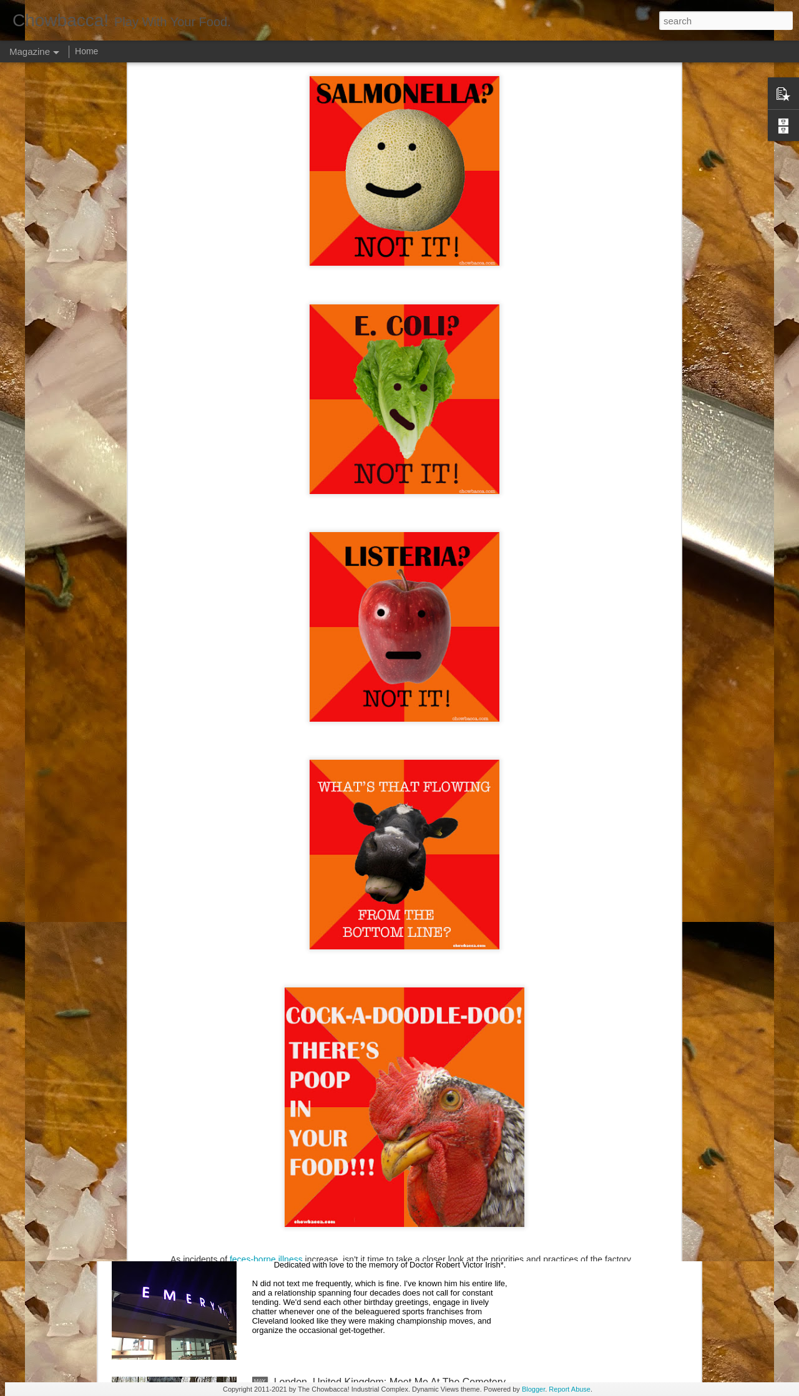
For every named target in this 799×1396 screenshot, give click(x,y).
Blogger (533, 1389)
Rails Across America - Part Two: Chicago (366, 1098)
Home (86, 51)
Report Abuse (570, 1389)
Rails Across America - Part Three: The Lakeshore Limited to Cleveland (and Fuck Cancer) (385, 963)
